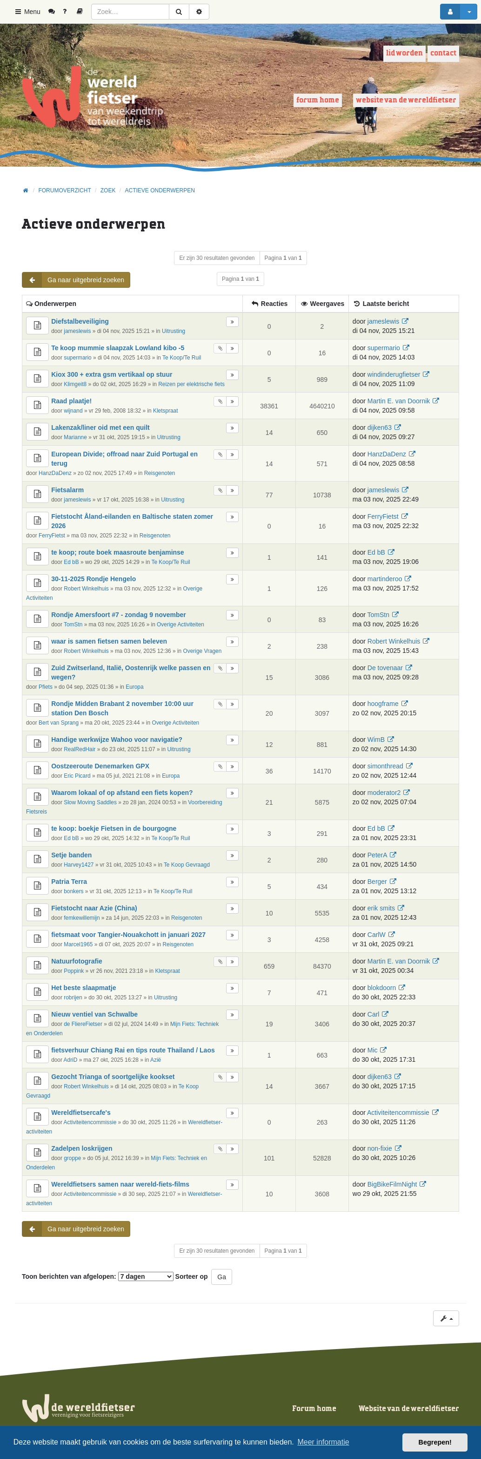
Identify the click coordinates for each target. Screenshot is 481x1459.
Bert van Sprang (59, 722)
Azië (155, 1060)
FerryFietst (52, 535)
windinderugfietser (394, 374)
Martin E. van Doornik (398, 401)
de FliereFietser (83, 1024)
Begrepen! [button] (435, 1442)
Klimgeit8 (75, 384)
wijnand (73, 410)
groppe (72, 1158)
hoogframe (383, 703)
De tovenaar (385, 668)
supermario (77, 357)
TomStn (73, 624)
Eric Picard (77, 776)
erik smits (381, 908)
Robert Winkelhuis (86, 588)
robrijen (73, 997)
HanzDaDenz (55, 473)
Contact (443, 53)
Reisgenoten (159, 473)
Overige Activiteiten (180, 624)
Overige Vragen (202, 651)
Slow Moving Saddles (90, 802)
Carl (373, 1014)
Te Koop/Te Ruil (181, 357)
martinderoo (384, 579)
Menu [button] (27, 11)
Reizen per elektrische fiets (191, 384)
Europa (134, 687)
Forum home (317, 100)
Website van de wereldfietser (406, 100)
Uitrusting (173, 331)
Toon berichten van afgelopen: (98, 1276)
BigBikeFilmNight (392, 1184)
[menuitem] (55, 11)
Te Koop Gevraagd (187, 865)
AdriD (71, 1060)
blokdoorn (381, 987)
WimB (376, 739)
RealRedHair (79, 749)
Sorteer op (191, 1276)
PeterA (377, 855)
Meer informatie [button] (323, 1442)
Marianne (75, 437)
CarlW (376, 934)
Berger (377, 881)
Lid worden (404, 53)
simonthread (385, 766)
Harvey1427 (79, 865)
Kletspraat (165, 410)
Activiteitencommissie (90, 1122)
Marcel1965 (78, 944)
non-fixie (379, 1148)
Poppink (74, 971)
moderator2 (384, 792)
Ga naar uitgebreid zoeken (73, 279)
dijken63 (379, 427)
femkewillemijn (82, 918)
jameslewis (77, 331)
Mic (372, 1050)
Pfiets (46, 687)
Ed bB (71, 562)
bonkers (73, 891)
